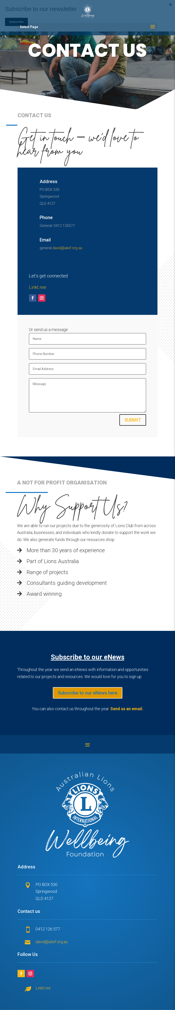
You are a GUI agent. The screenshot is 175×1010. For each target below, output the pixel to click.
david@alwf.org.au (67, 248)
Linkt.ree (37, 287)
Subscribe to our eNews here (87, 693)
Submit (132, 420)
